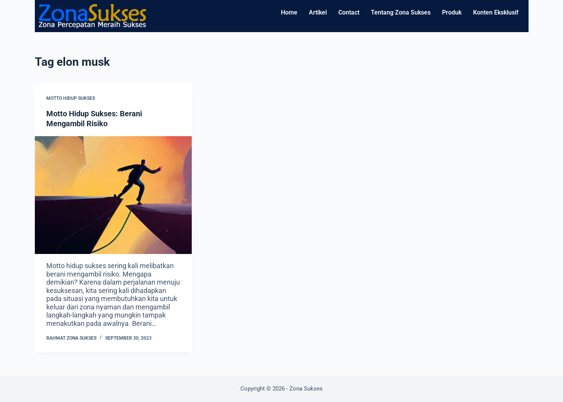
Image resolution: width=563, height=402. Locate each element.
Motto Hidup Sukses (70, 98)
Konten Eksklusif (496, 12)
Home (289, 12)
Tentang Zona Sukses (401, 12)
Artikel (318, 12)
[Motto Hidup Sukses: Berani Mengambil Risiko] (113, 195)
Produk (452, 12)
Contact (348, 12)
